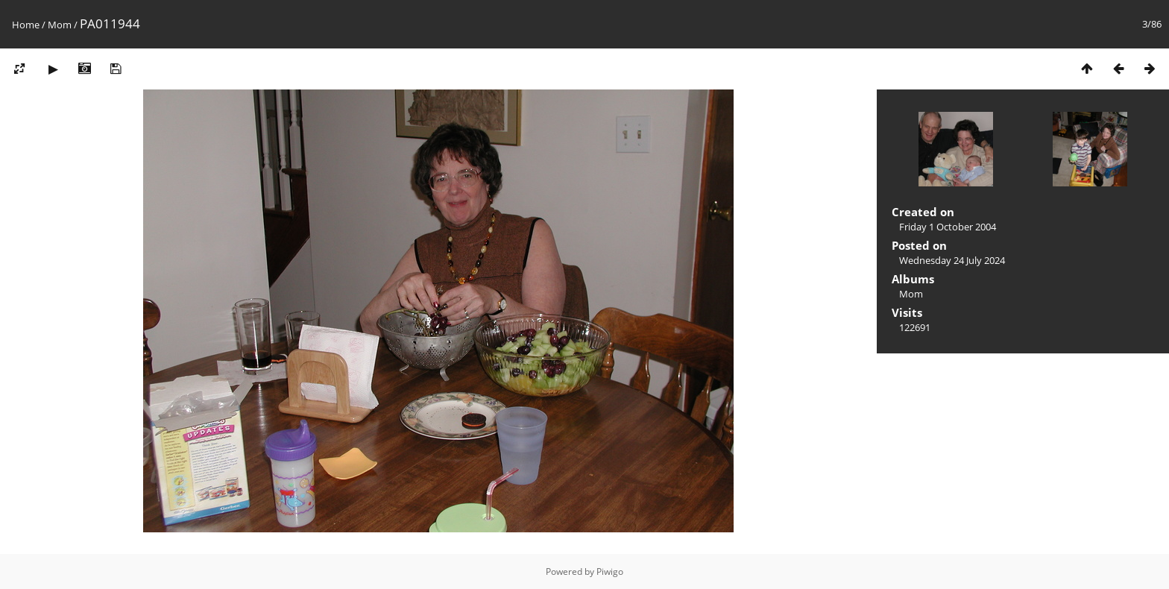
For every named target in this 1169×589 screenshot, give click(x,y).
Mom (60, 24)
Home (26, 24)
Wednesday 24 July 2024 (952, 260)
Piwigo (609, 571)
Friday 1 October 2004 (947, 226)
